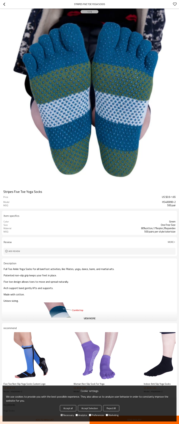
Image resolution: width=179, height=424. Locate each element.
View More (89, 318)
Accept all (68, 408)
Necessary (67, 415)
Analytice (81, 415)
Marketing (112, 415)
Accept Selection (89, 408)
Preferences (96, 415)
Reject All (111, 408)
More (171, 242)
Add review (14, 251)
